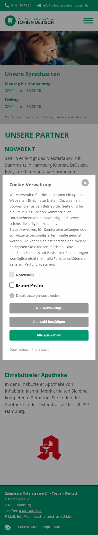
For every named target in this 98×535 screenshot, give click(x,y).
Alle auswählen (49, 335)
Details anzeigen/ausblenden (38, 295)
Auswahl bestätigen (49, 322)
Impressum (40, 349)
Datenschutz (18, 349)
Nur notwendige (49, 308)
